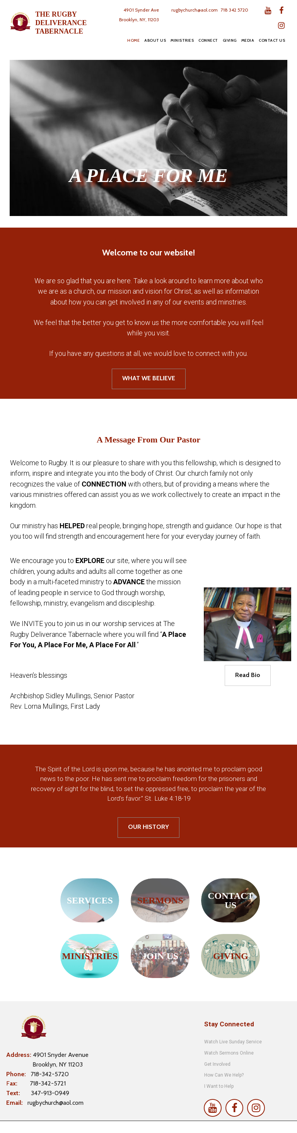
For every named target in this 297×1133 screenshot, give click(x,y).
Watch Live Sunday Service (233, 1042)
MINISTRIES (182, 40)
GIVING (230, 40)
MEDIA (247, 40)
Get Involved (217, 1064)
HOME (133, 40)
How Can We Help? (224, 1075)
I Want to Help (219, 1086)
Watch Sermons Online (229, 1053)
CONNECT (208, 40)
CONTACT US (272, 40)
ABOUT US (155, 40)
